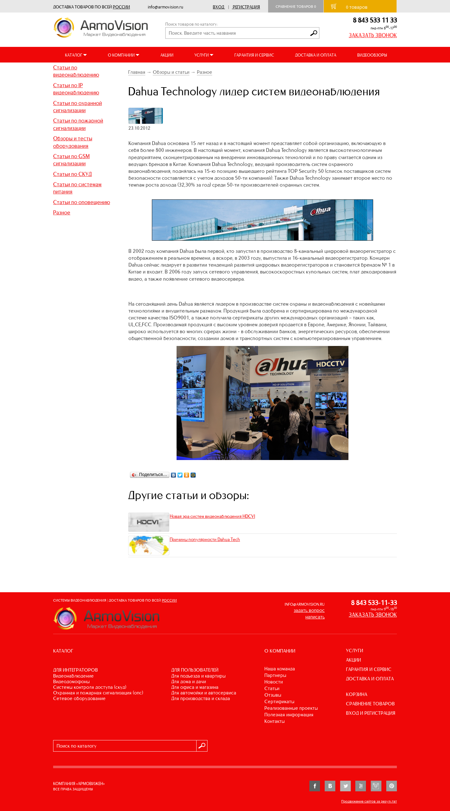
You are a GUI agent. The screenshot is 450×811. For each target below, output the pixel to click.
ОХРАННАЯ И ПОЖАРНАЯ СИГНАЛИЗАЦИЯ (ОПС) (98, 693)
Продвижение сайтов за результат (369, 801)
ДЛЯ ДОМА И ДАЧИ (188, 681)
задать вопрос (309, 610)
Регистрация (246, 7)
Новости (273, 682)
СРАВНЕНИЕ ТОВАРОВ (370, 704)
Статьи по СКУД (72, 174)
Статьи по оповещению (81, 202)
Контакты (274, 721)
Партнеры (275, 675)
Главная (136, 72)
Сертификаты (279, 701)
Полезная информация (288, 715)
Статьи (271, 688)
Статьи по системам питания (77, 188)
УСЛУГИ (354, 650)
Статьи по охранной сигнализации (77, 107)
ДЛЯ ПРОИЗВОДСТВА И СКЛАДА (200, 698)
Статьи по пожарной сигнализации (78, 124)
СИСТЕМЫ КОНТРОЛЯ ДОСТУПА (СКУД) (89, 687)
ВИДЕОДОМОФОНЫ (71, 681)
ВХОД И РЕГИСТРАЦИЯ (370, 713)
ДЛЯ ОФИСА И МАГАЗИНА (194, 687)
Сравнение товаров (296, 6)
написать (315, 617)
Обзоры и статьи (171, 72)
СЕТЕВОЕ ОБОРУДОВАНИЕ (79, 698)
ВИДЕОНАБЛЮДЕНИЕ (73, 676)
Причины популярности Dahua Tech (205, 539)
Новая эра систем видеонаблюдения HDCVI (212, 516)
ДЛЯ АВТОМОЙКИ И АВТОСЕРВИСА (203, 693)
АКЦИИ (166, 55)
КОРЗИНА (356, 694)
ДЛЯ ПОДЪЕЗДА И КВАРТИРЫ (198, 676)
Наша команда (279, 669)
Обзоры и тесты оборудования (72, 142)
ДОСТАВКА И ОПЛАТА (315, 55)
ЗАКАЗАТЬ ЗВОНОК (373, 35)
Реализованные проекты (291, 708)
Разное (61, 212)
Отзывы (272, 695)
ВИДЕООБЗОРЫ (372, 55)
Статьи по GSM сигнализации (71, 160)
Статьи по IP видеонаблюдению (76, 89)
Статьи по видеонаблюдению (76, 71)
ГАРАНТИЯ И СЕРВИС (254, 55)
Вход (218, 7)
